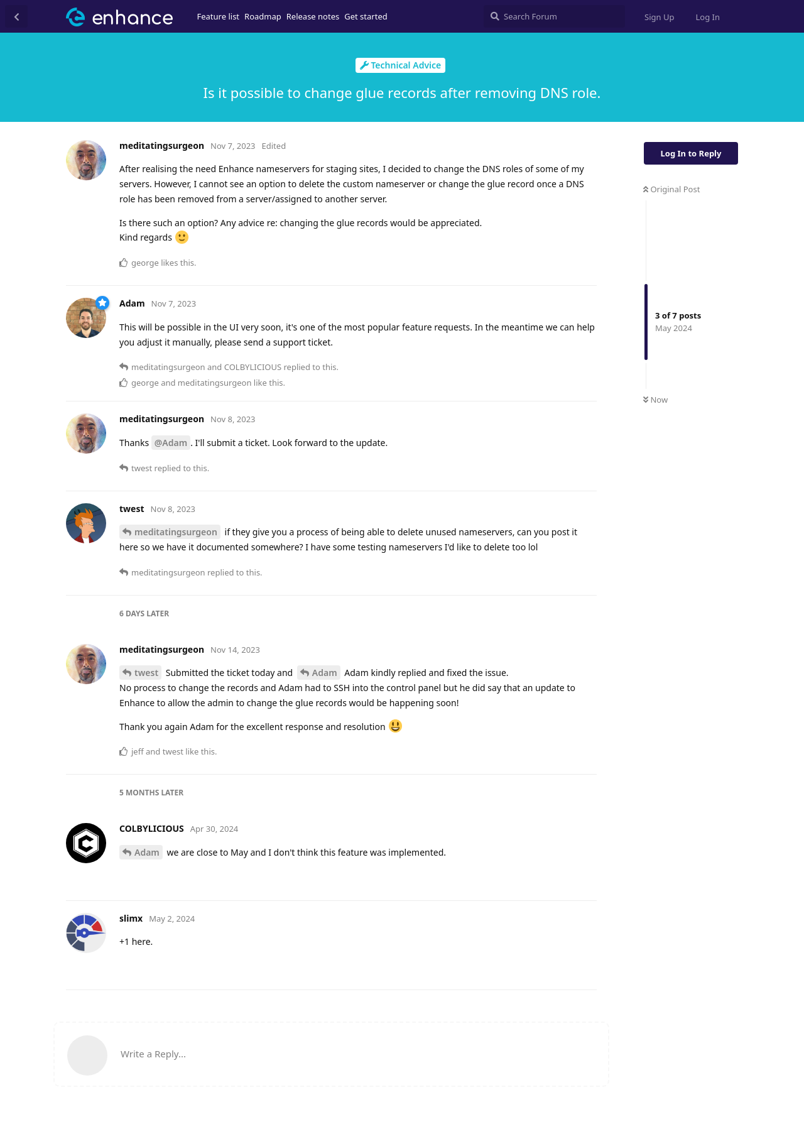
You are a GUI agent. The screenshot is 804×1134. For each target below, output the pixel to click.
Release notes (313, 16)
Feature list (218, 16)
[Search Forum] (554, 16)
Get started (365, 16)
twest (146, 673)
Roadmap (262, 16)
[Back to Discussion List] (16, 16)
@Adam (171, 443)
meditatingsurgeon (175, 532)
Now (655, 399)
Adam (324, 673)
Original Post (671, 189)
